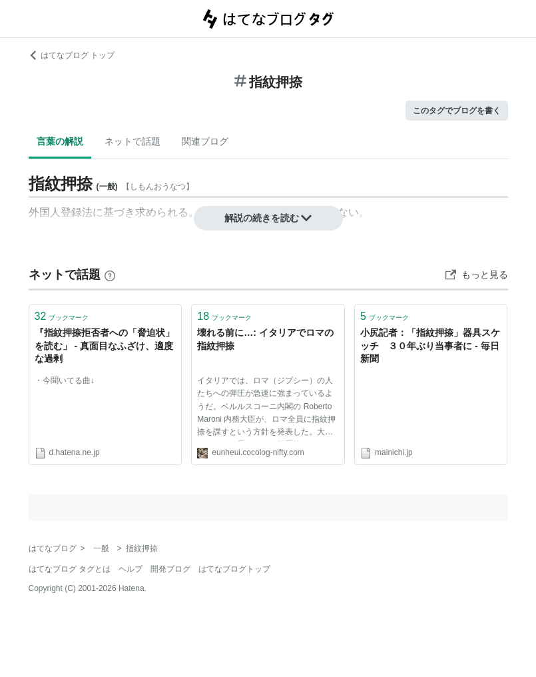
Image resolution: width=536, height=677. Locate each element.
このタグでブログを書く (457, 110)
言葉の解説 (60, 141)
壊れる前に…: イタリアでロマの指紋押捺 (265, 339)
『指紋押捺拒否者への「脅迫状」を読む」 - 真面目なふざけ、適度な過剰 (104, 345)
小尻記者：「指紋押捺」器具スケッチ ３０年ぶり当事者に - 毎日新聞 (430, 345)
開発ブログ (170, 569)
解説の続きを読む (268, 218)
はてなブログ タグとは (70, 569)
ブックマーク (62, 316)
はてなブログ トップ (72, 55)
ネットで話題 (132, 141)
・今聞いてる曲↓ (65, 380)
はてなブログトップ (234, 569)
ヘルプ (130, 569)
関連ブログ (205, 141)
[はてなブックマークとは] (110, 274)
